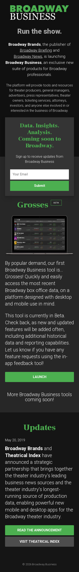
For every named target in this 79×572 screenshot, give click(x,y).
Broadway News (28, 56)
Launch (39, 377)
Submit (39, 186)
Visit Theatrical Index (39, 542)
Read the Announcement (39, 530)
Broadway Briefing (36, 50)
